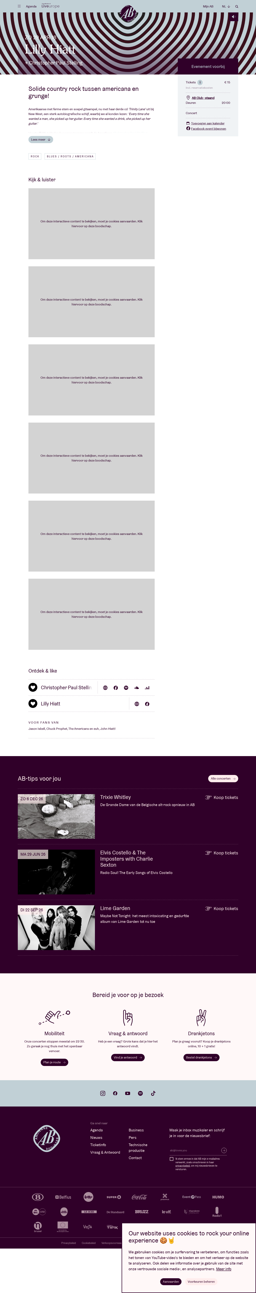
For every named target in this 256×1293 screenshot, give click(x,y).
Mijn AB (208, 6)
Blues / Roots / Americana (70, 200)
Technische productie (138, 1192)
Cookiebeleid (89, 1287)
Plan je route (54, 1107)
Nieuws (96, 1182)
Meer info (223, 1268)
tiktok (153, 1137)
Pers (133, 1182)
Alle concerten (223, 823)
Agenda (31, 6)
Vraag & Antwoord (105, 1196)
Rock (35, 200)
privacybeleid (182, 1210)
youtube (127, 1137)
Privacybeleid (68, 1287)
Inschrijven (224, 1195)
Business (136, 1174)
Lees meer (40, 184)
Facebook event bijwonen (206, 173)
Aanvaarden (170, 1281)
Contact (135, 1202)
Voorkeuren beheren (201, 1281)
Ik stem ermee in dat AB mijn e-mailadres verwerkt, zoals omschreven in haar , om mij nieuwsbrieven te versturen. (197, 1208)
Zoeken (236, 6)
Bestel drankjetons (201, 1102)
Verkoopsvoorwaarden (114, 1287)
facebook (115, 1138)
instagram (102, 1137)
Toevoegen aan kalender (205, 168)
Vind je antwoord (128, 1102)
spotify (140, 1137)
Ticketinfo (98, 1189)
